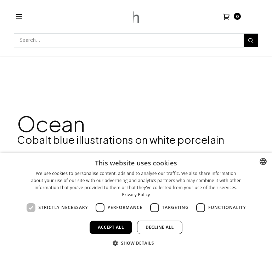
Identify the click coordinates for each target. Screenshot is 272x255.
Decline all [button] (160, 227)
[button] (136, 242)
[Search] (251, 40)
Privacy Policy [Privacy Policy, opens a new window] (136, 195)
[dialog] (136, 204)
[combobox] (263, 161)
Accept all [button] (111, 227)
